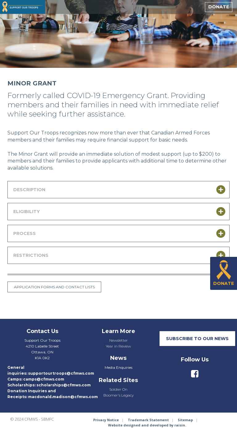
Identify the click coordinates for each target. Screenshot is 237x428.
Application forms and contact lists (54, 287)
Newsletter (118, 340)
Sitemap (185, 420)
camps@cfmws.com (43, 379)
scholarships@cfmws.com (63, 385)
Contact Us (42, 331)
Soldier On (118, 389)
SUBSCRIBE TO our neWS (197, 338)
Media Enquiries (118, 367)
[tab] (118, 189)
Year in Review (118, 346)
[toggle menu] (196, 7)
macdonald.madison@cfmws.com (63, 396)
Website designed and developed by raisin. (147, 425)
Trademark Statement (148, 420)
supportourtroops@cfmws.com (61, 373)
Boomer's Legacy (118, 395)
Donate (218, 7)
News (118, 358)
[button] (118, 189)
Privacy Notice (106, 420)
